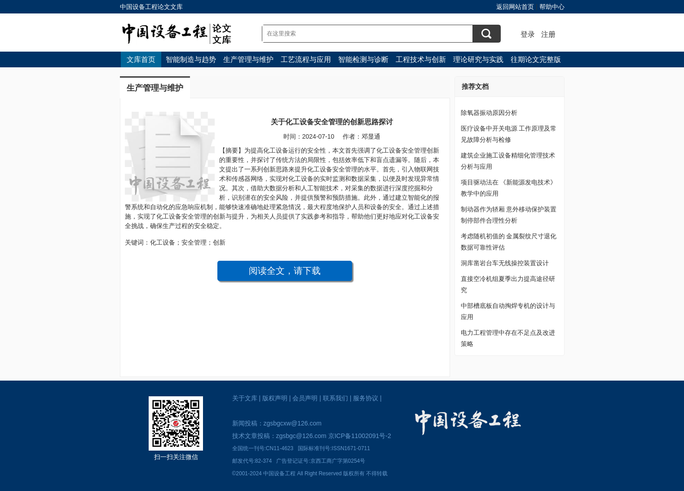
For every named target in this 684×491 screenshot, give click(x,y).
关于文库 (244, 398)
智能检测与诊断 (363, 59)
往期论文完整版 (536, 59)
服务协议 (365, 398)
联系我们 (335, 398)
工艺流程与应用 (306, 59)
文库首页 (141, 59)
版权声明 (274, 398)
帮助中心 (552, 6)
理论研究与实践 (478, 59)
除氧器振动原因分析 (489, 112)
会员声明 (305, 398)
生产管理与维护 (248, 59)
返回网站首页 (515, 6)
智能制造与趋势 (191, 59)
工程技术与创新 (421, 59)
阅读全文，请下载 (285, 271)
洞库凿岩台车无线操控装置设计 (505, 263)
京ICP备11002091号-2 (359, 435)
